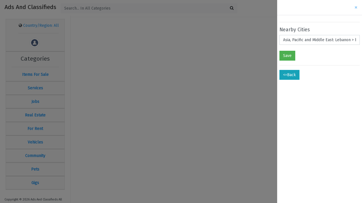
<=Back (289, 74)
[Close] (356, 7)
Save (287, 55)
